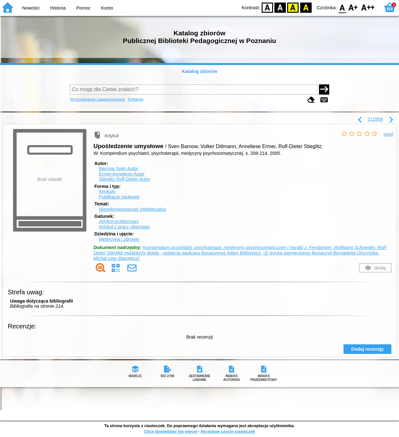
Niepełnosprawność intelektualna (132, 209)
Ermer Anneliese (121, 173)
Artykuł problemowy (119, 221)
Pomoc (83, 8)
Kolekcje (135, 99)
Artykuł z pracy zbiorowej (124, 226)
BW (280, 7)
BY (305, 7)
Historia (58, 8)
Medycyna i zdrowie (119, 239)
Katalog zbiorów (199, 71)
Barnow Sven (118, 168)
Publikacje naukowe (119, 196)
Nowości (31, 8)
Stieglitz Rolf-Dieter (124, 179)
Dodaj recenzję (367, 349)
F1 (353, 7)
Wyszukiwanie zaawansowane (97, 99)
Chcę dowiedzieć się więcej (170, 431)
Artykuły (107, 191)
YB (293, 7)
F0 (342, 7)
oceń (389, 134)
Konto (107, 8)
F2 (368, 7)
